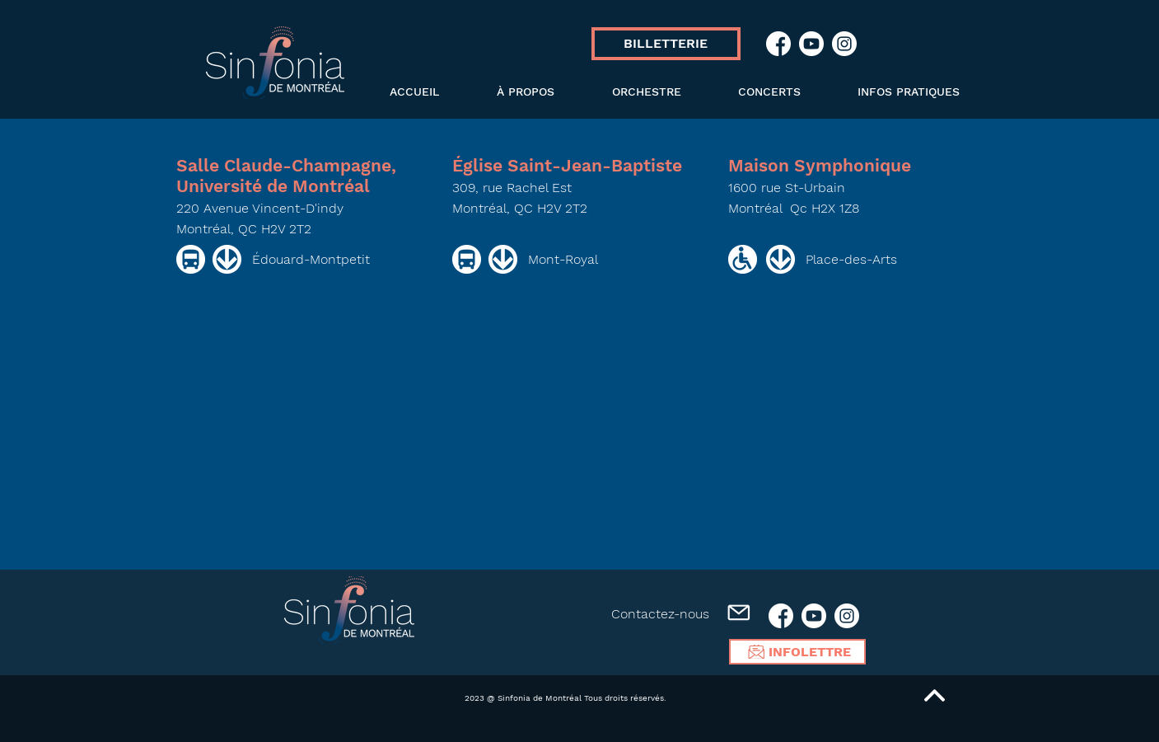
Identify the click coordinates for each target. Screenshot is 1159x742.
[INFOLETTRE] (797, 652)
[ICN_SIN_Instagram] (844, 43)
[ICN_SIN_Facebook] (778, 43)
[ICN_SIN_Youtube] (811, 43)
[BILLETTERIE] (666, 43)
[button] (630, 91)
